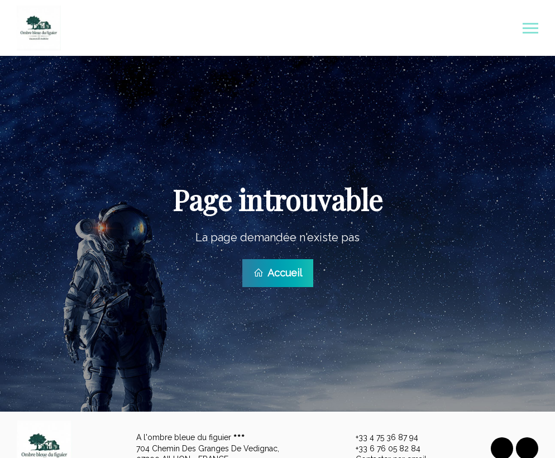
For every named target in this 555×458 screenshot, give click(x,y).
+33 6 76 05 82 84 (381, 447)
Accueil (277, 272)
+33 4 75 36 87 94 (380, 436)
